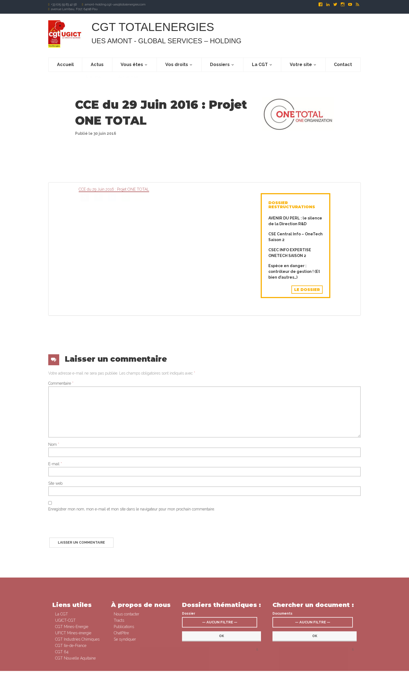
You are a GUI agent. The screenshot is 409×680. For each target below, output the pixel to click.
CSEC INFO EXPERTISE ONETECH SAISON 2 (289, 253)
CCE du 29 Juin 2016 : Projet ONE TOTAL (114, 189)
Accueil (65, 64)
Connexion (203, 675)
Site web (55, 581)
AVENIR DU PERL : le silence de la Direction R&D (295, 221)
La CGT (260, 64)
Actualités (127, 83)
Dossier (188, 665)
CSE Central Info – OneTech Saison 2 (295, 237)
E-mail (55, 561)
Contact (343, 64)
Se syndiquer (223, 675)
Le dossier (307, 289)
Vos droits (176, 64)
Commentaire (60, 481)
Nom (53, 542)
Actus (97, 64)
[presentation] (90, 624)
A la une (92, 83)
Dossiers (220, 64)
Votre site (301, 64)
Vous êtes (132, 64)
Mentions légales (246, 675)
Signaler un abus (273, 675)
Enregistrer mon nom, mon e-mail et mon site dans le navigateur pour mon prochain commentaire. (131, 607)
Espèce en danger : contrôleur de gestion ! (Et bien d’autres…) (294, 271)
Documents (282, 665)
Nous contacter (126, 666)
